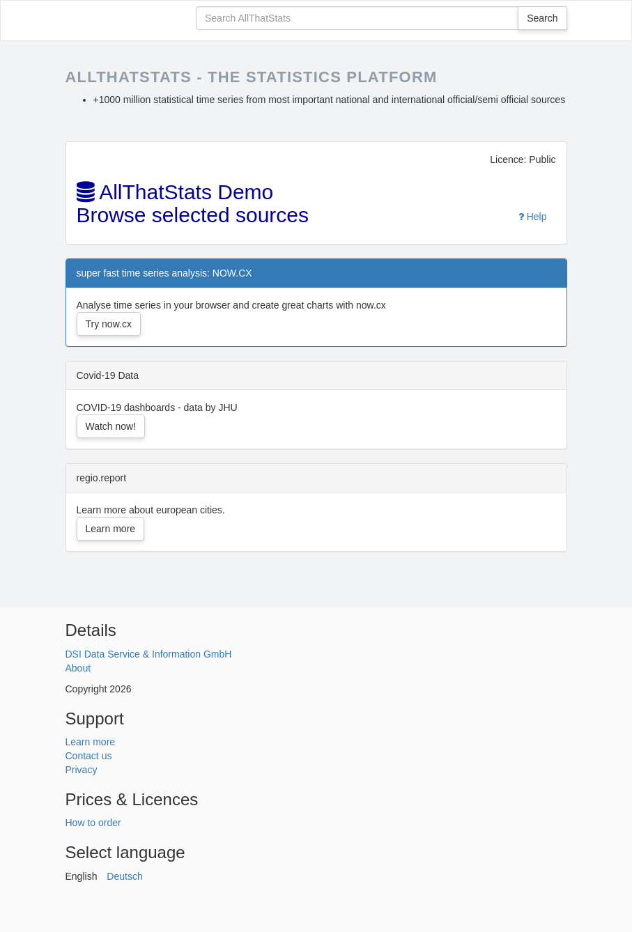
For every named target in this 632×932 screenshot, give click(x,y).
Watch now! (111, 426)
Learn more (111, 528)
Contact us (88, 755)
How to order (93, 822)
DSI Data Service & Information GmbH (148, 654)
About (78, 668)
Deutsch (124, 876)
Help (532, 216)
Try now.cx (109, 323)
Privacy (81, 769)
